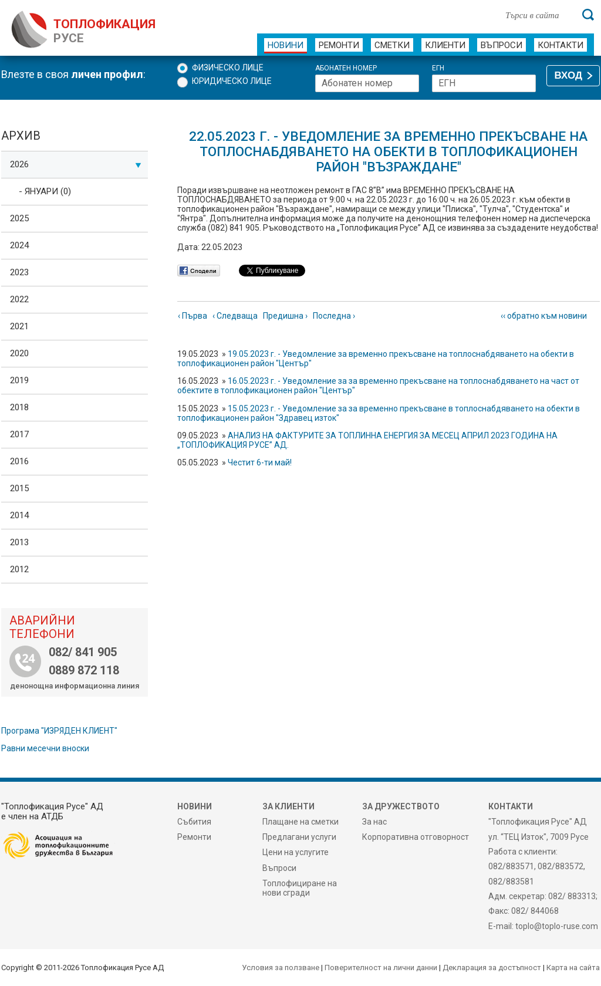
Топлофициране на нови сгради (299, 888)
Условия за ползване (280, 967)
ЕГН (438, 68)
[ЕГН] (484, 83)
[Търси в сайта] (537, 14)
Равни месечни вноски (45, 748)
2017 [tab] (19, 434)
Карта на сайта (573, 967)
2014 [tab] (19, 515)
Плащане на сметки (300, 821)
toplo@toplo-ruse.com (556, 926)
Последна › (334, 315)
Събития (194, 821)
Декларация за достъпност (492, 967)
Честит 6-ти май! (260, 462)
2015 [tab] (19, 488)
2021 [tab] (19, 326)
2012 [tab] (19, 569)
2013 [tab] (19, 542)
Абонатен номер (346, 68)
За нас (374, 821)
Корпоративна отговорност (415, 837)
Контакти (560, 45)
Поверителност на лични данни (381, 967)
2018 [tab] (19, 407)
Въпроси (501, 45)
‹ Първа (192, 315)
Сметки (392, 45)
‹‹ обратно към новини (544, 315)
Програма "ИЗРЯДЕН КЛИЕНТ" (59, 730)
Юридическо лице (232, 81)
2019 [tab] (19, 380)
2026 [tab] (75, 164)
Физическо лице (228, 67)
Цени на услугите (295, 852)
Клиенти (445, 45)
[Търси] (588, 15)
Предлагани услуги (299, 837)
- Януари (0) (45, 191)
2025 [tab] (19, 218)
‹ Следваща (235, 315)
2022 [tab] (19, 299)
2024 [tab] (19, 245)
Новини (285, 45)
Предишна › (285, 315)
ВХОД (568, 75)
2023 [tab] (19, 272)
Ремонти (339, 45)
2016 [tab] (19, 461)
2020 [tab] (19, 353)
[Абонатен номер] (367, 83)
